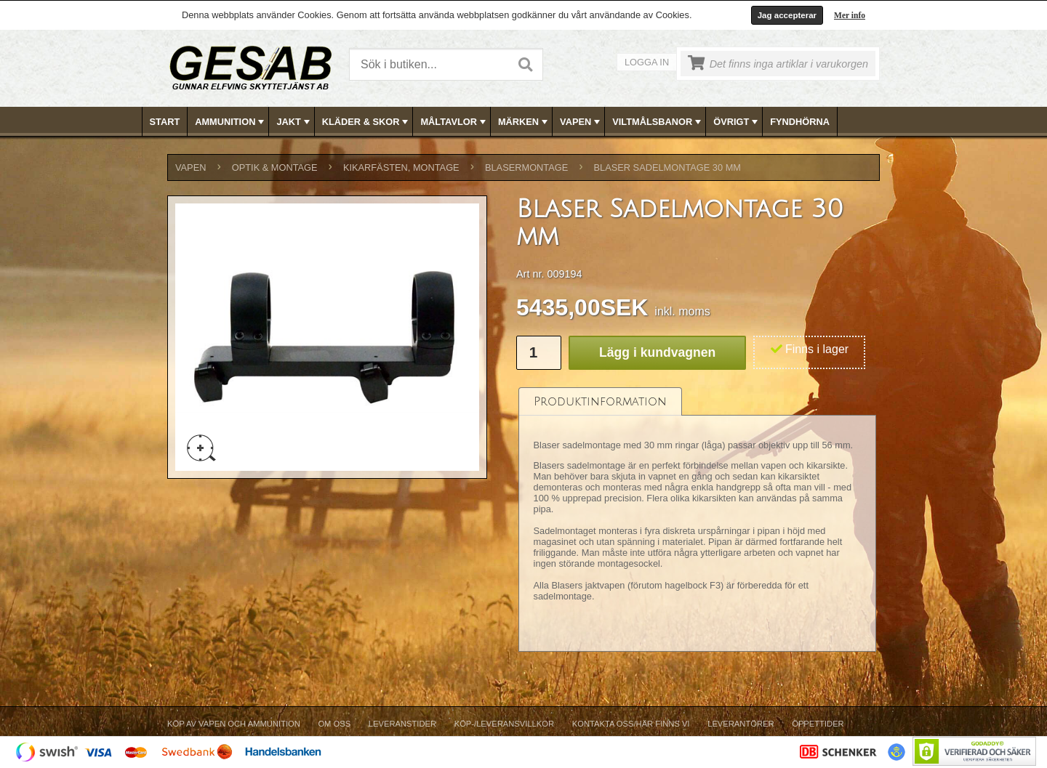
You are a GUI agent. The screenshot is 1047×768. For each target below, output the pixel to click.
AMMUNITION (231, 122)
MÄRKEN (524, 122)
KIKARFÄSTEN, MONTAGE (401, 167)
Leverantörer (740, 723)
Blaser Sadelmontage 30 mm (667, 167)
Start (165, 121)
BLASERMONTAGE (526, 167)
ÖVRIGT (737, 122)
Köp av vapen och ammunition (233, 723)
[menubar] (524, 122)
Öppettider (817, 723)
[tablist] (697, 519)
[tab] (600, 401)
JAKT (294, 122)
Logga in (647, 62)
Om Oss (334, 723)
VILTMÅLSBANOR (658, 122)
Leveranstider (402, 723)
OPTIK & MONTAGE (275, 167)
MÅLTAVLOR (454, 122)
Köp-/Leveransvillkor (504, 723)
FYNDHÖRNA (800, 121)
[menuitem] (165, 122)
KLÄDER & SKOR (367, 122)
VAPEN (581, 122)
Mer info (849, 15)
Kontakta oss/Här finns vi (631, 723)
